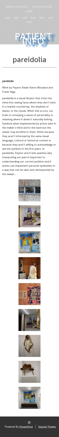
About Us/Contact (17, 7)
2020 (16, 18)
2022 (33, 18)
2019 (7, 18)
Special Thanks (47, 426)
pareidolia (29, 59)
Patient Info (33, 38)
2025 (29, 22)
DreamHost (26, 426)
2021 (24, 18)
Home (29, 11)
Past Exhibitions (42, 7)
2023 (41, 18)
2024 (50, 18)
